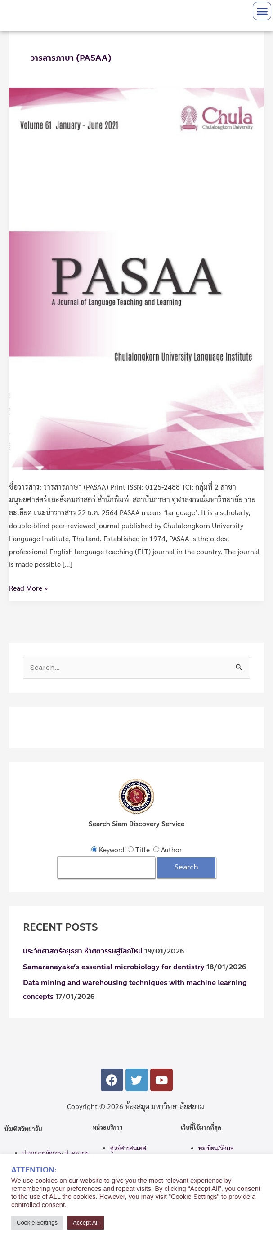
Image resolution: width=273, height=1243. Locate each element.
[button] (262, 11)
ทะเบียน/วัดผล (216, 1148)
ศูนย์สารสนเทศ (128, 1148)
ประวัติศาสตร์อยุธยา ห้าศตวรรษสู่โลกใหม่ (83, 951)
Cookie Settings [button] (37, 1222)
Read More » (28, 587)
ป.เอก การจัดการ (41, 1153)
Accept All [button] (85, 1222)
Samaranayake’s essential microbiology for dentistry (114, 967)
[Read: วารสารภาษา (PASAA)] (136, 277)
